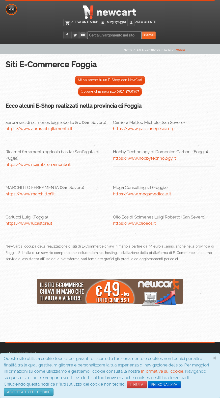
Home (128, 49)
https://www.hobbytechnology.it (144, 158)
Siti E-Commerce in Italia (154, 49)
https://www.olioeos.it (134, 223)
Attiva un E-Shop (84, 22)
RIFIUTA (136, 385)
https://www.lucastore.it (28, 223)
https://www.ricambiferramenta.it (38, 164)
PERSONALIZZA (164, 385)
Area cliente (145, 22)
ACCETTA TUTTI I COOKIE (28, 392)
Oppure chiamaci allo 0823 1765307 (110, 91)
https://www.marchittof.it (30, 193)
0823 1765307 (116, 22)
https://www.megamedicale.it (142, 193)
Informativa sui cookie (162, 371)
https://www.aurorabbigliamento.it (38, 128)
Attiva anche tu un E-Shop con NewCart (110, 80)
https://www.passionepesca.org (143, 128)
